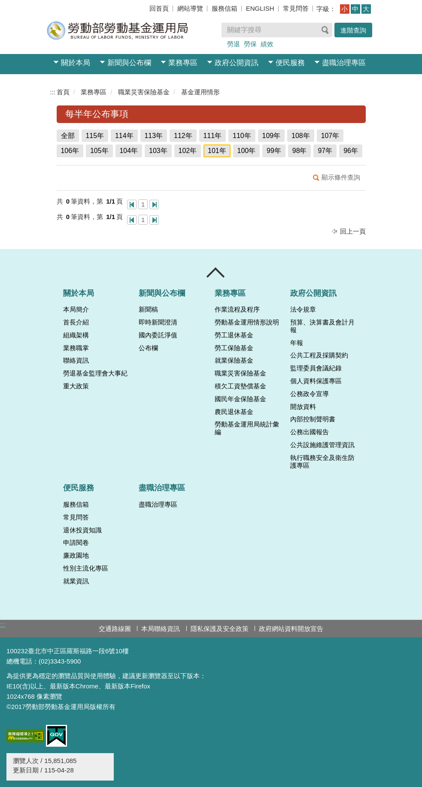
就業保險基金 (234, 360)
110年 (242, 135)
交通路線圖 (115, 628)
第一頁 (132, 204)
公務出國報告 (309, 432)
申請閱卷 (76, 542)
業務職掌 (76, 348)
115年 (95, 135)
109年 (271, 135)
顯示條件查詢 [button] (341, 177)
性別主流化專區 (85, 568)
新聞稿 (148, 309)
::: (53, 92)
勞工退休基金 (234, 335)
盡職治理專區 (344, 63)
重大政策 (76, 386)
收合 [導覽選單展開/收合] (216, 272)
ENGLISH (260, 8)
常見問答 (296, 8)
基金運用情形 (200, 92)
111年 (212, 135)
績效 (267, 44)
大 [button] (366, 8)
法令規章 (303, 309)
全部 (68, 135)
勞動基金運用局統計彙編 (247, 428)
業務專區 (182, 63)
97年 (325, 150)
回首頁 (159, 8)
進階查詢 (353, 30)
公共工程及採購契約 (319, 355)
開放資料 (303, 406)
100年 (246, 150)
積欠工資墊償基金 (240, 386)
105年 (99, 150)
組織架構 (76, 335)
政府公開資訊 (236, 63)
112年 (183, 135)
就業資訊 (76, 581)
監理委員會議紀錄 (316, 368)
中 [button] (355, 8)
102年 (188, 150)
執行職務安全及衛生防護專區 (322, 461)
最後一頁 (154, 204)
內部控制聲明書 (312, 419)
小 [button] (344, 8)
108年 (300, 135)
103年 (158, 150)
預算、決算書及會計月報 (322, 326)
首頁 (63, 92)
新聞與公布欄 (129, 63)
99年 (274, 150)
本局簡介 (76, 309)
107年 (330, 135)
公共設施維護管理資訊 (322, 445)
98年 (299, 150)
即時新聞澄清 (158, 322)
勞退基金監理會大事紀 (95, 373)
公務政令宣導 (309, 393)
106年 (70, 150)
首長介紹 (76, 322)
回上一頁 (353, 231)
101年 (217, 150)
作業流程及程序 (237, 309)
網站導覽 (190, 8)
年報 (296, 342)
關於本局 (75, 63)
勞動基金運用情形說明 (247, 322)
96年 (350, 150)
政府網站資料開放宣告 (291, 628)
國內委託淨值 (158, 335)
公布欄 (148, 348)
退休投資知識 (82, 530)
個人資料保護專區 (316, 381)
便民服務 (290, 63)
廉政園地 (76, 555)
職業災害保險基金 (144, 92)
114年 (124, 135)
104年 (129, 150)
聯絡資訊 (76, 360)
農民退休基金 (234, 412)
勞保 (250, 44)
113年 (154, 135)
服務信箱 (224, 8)
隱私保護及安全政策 (220, 628)
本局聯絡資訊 (160, 628)
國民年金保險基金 (240, 399)
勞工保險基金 (234, 348)
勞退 (233, 44)
